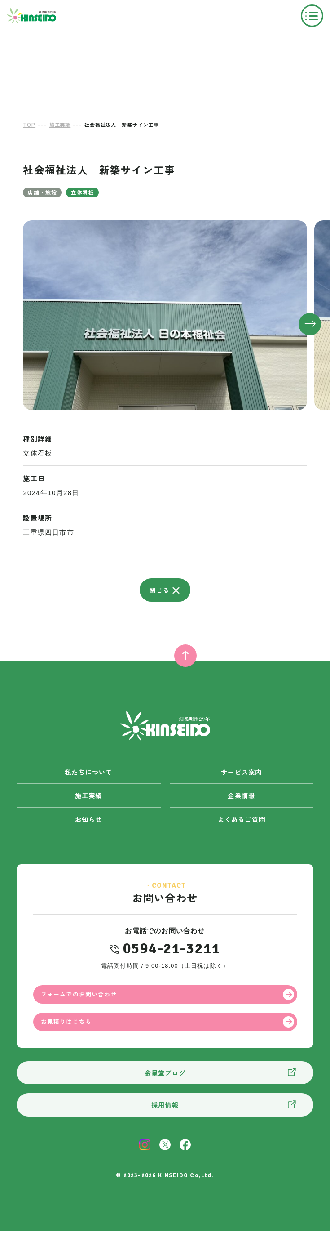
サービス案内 (241, 773)
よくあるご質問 (241, 822)
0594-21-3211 (171, 952)
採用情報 (165, 1115)
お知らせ (88, 822)
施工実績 (88, 797)
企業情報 (241, 797)
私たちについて (88, 773)
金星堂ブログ (165, 1082)
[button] (310, 324)
